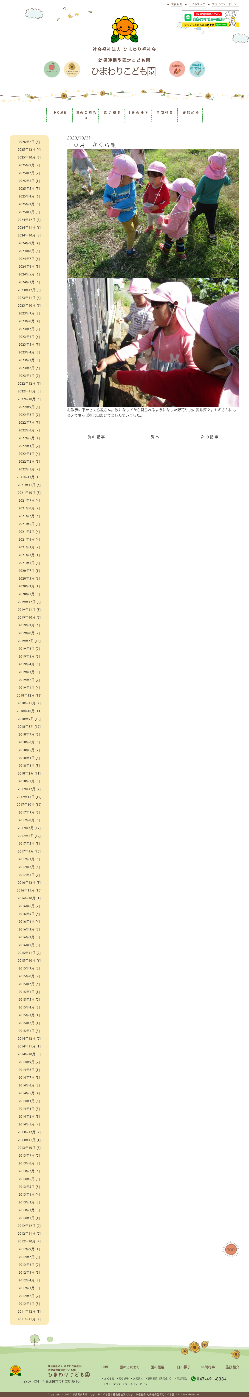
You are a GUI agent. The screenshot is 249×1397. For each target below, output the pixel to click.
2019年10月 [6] (29, 617)
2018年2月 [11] (29, 773)
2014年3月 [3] (29, 1108)
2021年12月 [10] (29, 476)
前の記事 (96, 437)
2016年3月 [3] (29, 929)
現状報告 (176, 4)
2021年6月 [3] (29, 523)
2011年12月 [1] (29, 1311)
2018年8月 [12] (29, 726)
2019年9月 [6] (29, 625)
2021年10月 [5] (29, 492)
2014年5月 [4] (29, 1092)
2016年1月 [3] (29, 944)
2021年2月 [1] (29, 554)
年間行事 (165, 112)
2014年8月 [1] (29, 1069)
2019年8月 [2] (29, 632)
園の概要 (113, 112)
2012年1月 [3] (29, 1303)
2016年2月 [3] (29, 936)
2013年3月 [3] (29, 1202)
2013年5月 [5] (29, 1186)
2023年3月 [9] (29, 359)
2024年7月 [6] (29, 258)
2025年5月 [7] (29, 188)
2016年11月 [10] (29, 890)
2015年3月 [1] (29, 1014)
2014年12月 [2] (29, 1038)
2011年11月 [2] (29, 1319)
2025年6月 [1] (29, 180)
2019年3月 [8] (29, 671)
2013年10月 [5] (29, 1147)
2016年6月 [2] (29, 905)
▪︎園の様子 (122, 1378)
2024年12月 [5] (29, 219)
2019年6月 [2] (29, 648)
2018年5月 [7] (29, 749)
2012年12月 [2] (29, 1225)
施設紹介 (191, 112)
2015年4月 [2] (29, 1007)
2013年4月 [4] (29, 1194)
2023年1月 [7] (29, 375)
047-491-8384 (209, 1378)
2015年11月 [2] (29, 952)
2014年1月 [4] (29, 1124)
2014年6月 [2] (29, 1085)
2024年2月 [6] (29, 281)
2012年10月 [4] (29, 1241)
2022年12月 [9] (29, 383)
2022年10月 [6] (29, 398)
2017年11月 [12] (29, 796)
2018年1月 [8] (29, 780)
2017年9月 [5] (29, 812)
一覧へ (153, 437)
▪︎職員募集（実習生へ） (159, 1378)
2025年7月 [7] (29, 172)
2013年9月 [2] (29, 1155)
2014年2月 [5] (29, 1116)
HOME (60, 112)
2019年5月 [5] (29, 656)
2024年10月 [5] (29, 235)
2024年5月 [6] (29, 274)
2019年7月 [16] (29, 640)
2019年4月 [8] (29, 664)
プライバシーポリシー (225, 4)
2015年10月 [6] (29, 960)
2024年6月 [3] (29, 266)
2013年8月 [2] (29, 1163)
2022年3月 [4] (29, 453)
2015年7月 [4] (29, 983)
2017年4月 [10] (29, 851)
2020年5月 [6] (29, 578)
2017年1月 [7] (29, 874)
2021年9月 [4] (29, 500)
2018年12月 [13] (29, 695)
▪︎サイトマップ (112, 1384)
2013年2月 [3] (29, 1209)
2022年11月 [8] (29, 391)
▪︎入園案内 (136, 1378)
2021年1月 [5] (29, 562)
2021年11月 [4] (29, 484)
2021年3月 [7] (29, 547)
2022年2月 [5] (29, 461)
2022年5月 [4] (29, 437)
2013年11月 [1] (29, 1139)
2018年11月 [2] (29, 702)
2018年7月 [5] (29, 734)
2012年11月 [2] (29, 1233)
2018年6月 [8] (29, 741)
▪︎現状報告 (181, 1378)
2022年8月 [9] (29, 414)
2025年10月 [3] (29, 157)
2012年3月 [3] (29, 1287)
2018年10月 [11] (29, 710)
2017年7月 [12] (29, 827)
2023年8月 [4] (29, 320)
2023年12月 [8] (29, 289)
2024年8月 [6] (29, 250)
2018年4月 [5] (29, 757)
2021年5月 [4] (29, 531)
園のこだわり (129, 1367)
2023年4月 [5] (29, 352)
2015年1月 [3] (29, 1030)
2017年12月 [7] (29, 788)
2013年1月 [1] (29, 1217)
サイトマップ (197, 4)
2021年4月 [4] (29, 539)
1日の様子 (138, 112)
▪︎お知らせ (108, 1378)
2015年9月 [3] (29, 968)
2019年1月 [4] (29, 687)
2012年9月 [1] (29, 1248)
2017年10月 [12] (29, 804)
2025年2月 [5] (29, 203)
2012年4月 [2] (29, 1280)
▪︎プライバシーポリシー (136, 1384)
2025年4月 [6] (29, 196)
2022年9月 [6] (29, 406)
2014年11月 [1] (29, 1046)
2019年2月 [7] (29, 679)
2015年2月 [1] (29, 1022)
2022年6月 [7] (29, 430)
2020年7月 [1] (29, 570)
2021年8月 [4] (29, 508)
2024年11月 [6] (29, 227)
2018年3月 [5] (29, 765)
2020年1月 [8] (29, 593)
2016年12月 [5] (29, 882)
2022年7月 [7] (29, 422)
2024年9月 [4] (29, 242)
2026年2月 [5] (29, 141)
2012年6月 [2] (29, 1264)
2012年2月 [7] (29, 1295)
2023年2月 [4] (29, 367)
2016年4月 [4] (29, 921)
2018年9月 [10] (29, 718)
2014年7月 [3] (29, 1077)
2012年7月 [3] (29, 1256)
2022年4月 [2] (29, 445)
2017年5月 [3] (29, 843)
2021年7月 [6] (29, 515)
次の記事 (210, 437)
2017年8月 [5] (29, 819)
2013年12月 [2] (29, 1131)
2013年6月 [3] (29, 1178)
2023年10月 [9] (29, 305)
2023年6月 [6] (29, 336)
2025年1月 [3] (29, 211)
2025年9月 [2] (29, 164)
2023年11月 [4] (29, 297)
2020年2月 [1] (29, 586)
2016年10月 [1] (29, 897)
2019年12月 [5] (29, 601)
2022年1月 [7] (29, 469)
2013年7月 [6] (29, 1170)
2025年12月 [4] (29, 149)
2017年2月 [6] (29, 866)
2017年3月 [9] (29, 858)
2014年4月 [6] (29, 1100)
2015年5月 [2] (29, 999)
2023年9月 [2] (29, 313)
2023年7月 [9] (29, 328)
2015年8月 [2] (29, 975)
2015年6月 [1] (29, 991)
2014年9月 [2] (29, 1061)
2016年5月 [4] (29, 913)
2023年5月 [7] (29, 344)
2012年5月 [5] (29, 1272)
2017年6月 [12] (29, 835)
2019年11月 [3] (29, 609)
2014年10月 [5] (29, 1053)
